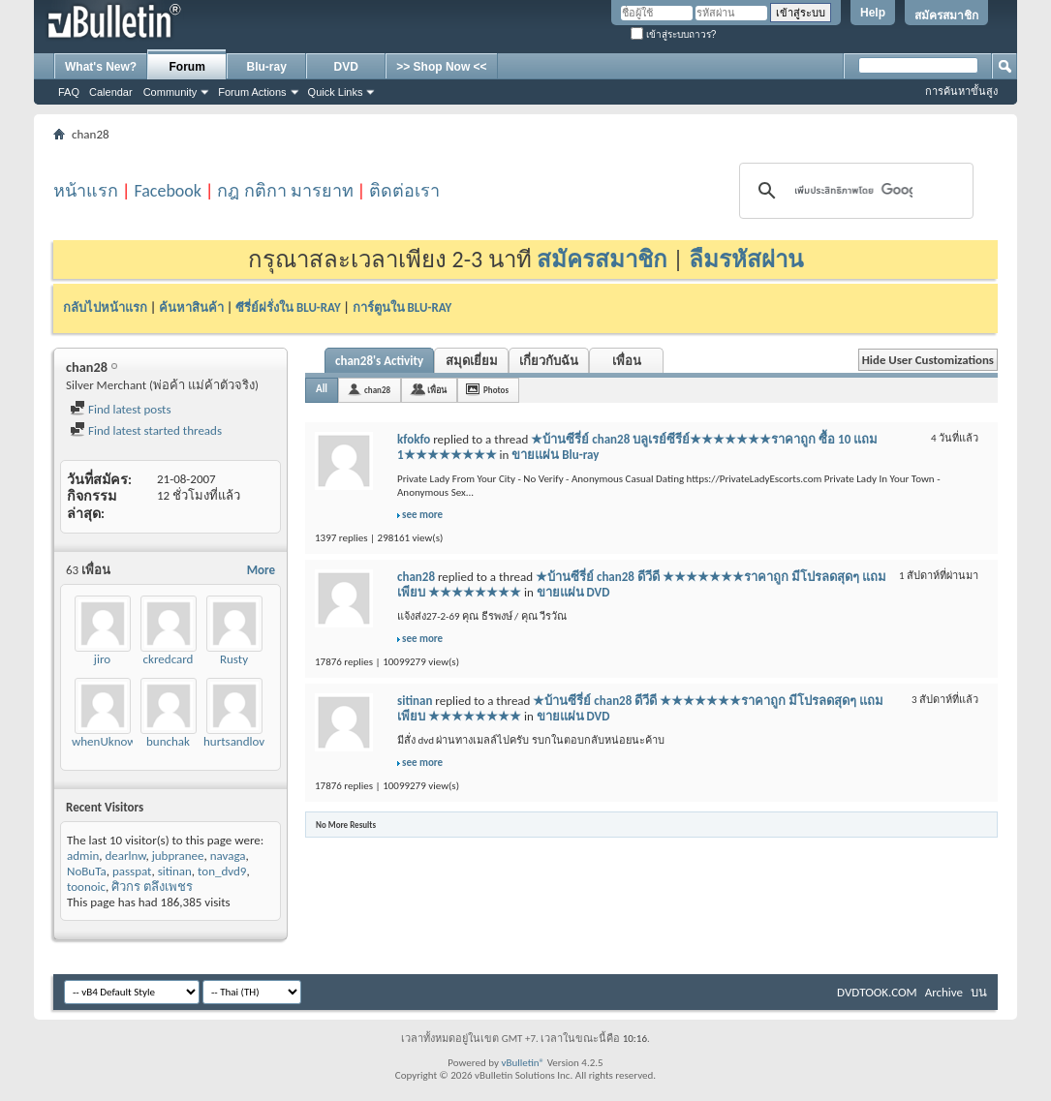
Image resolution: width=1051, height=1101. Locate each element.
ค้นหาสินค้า (191, 307)
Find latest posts (120, 409)
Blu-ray (267, 67)
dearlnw (125, 855)
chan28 (377, 389)
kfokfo (413, 439)
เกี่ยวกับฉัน (548, 360)
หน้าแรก (85, 190)
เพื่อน (626, 360)
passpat (132, 871)
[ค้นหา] (853, 190)
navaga (228, 855)
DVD (346, 67)
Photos (496, 389)
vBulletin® (522, 1062)
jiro (102, 659)
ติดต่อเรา (404, 190)
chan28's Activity (379, 360)
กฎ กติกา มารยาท (285, 190)
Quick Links (335, 92)
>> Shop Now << (441, 67)
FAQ (68, 92)
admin (83, 855)
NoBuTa (87, 871)
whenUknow (104, 741)
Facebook (167, 190)
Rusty (234, 659)
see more (422, 514)
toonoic (86, 886)
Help (872, 12)
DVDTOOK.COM (877, 992)
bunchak (168, 741)
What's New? (101, 67)
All (321, 388)
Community (170, 92)
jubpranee (178, 855)
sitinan (175, 871)
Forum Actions (252, 92)
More (261, 570)
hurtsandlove (237, 741)
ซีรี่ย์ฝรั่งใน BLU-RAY (288, 307)
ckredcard (168, 659)
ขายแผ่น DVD (573, 592)
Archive (944, 992)
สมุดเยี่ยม (472, 360)
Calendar (111, 92)
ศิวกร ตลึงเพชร (152, 886)
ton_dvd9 (222, 871)
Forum (187, 67)
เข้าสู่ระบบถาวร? (673, 34)
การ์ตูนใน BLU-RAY (402, 307)
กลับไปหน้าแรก (105, 307)
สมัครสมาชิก (946, 15)
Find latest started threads (146, 430)
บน (979, 992)
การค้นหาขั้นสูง (961, 91)
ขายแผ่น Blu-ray (555, 454)
